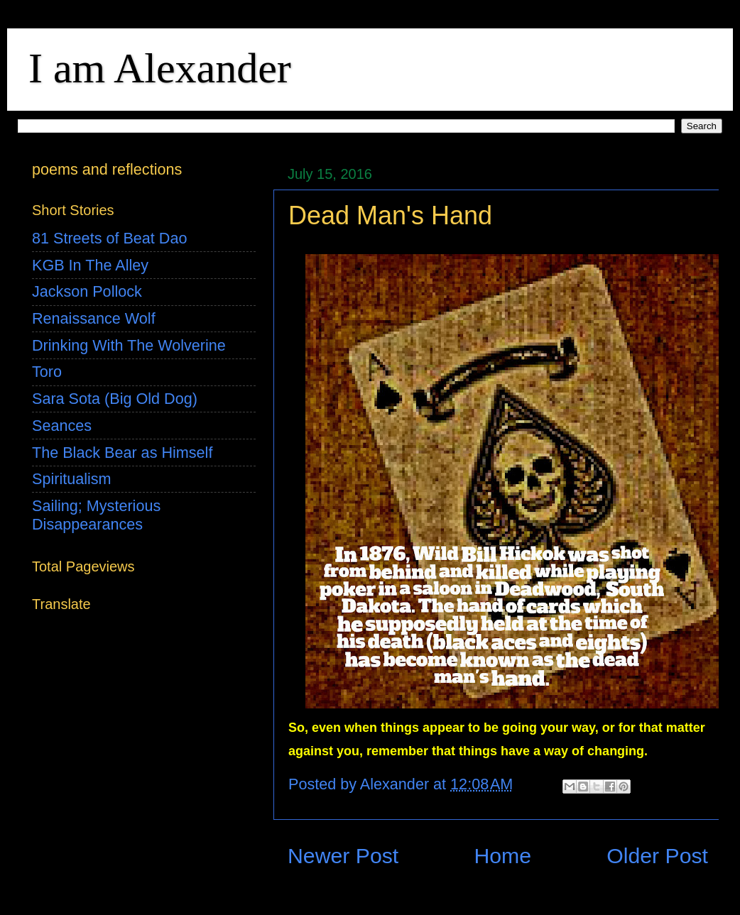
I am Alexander (159, 68)
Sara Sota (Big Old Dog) (114, 398)
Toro (47, 371)
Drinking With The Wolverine (129, 345)
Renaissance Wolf (94, 318)
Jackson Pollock (87, 291)
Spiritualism (71, 479)
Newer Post (343, 855)
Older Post (657, 855)
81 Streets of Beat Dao (109, 238)
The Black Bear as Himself (122, 452)
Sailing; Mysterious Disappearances (96, 515)
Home (502, 855)
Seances (62, 425)
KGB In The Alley (90, 265)
